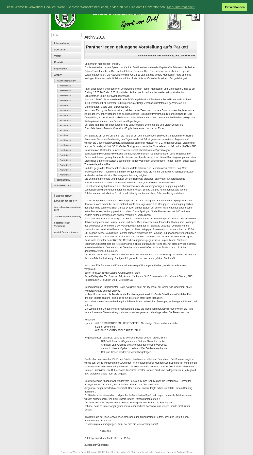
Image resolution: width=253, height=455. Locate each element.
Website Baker (80, 452)
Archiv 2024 (65, 175)
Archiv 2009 (65, 145)
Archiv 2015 (65, 115)
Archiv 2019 (65, 96)
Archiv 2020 (65, 91)
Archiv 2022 (65, 86)
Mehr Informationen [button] (181, 7)
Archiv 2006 (65, 160)
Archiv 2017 (65, 105)
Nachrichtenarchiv (66, 81)
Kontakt (58, 62)
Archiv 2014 (65, 120)
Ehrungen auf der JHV (65, 201)
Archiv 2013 (65, 125)
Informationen (62, 43)
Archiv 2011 (65, 135)
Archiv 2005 (65, 165)
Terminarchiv (63, 180)
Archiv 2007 (65, 155)
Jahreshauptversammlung (67, 216)
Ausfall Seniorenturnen (66, 232)
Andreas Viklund (184, 452)
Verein (57, 56)
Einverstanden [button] (235, 7)
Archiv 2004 (65, 170)
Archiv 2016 (65, 110)
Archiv (58, 75)
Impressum (60, 68)
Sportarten (60, 49)
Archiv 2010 (65, 140)
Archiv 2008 (65, 150)
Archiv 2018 (65, 101)
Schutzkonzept (62, 185)
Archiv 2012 (65, 130)
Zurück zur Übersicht (96, 445)
